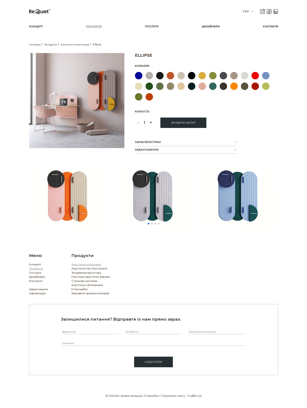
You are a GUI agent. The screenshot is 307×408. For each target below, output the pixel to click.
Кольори (142, 65)
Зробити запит (183, 122)
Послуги (151, 26)
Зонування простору (86, 272)
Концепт (36, 26)
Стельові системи (84, 281)
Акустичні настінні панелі (89, 268)
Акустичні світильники (87, 285)
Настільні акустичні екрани (90, 276)
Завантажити (38, 289)
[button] (148, 223)
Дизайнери (211, 26)
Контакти (270, 26)
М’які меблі (79, 289)
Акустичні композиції (86, 264)
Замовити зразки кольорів (90, 293)
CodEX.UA (194, 395)
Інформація (37, 293)
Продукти (94, 26)
